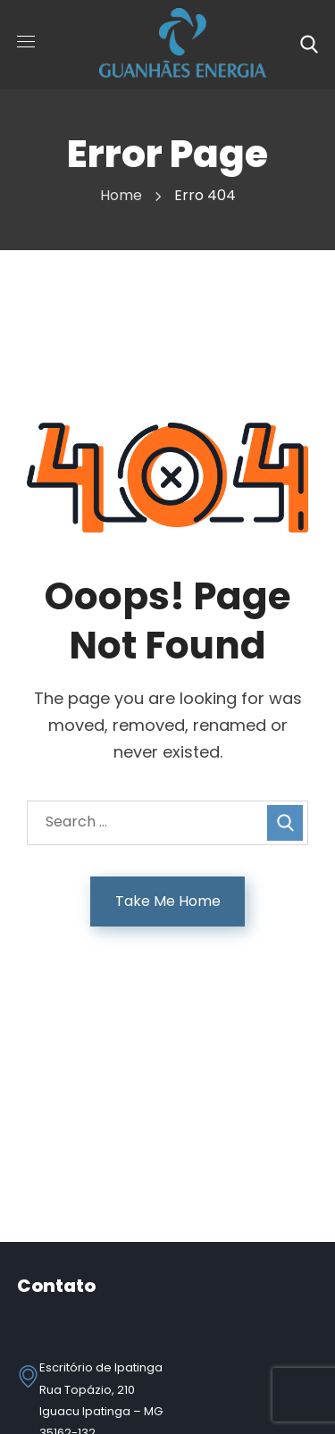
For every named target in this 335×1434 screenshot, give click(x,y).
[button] (309, 44)
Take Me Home (168, 901)
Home (121, 195)
